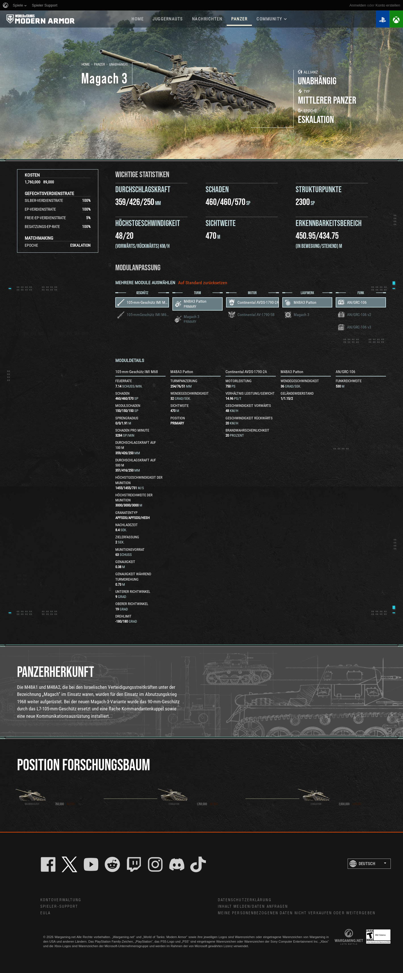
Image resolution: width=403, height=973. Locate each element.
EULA (45, 913)
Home (86, 64)
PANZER (239, 19)
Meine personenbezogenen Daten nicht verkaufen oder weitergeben (296, 913)
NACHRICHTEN (207, 19)
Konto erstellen (387, 5)
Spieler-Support (59, 907)
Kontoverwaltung (61, 900)
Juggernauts (168, 19)
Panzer (99, 64)
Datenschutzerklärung (245, 900)
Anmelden (357, 5)
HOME (137, 19)
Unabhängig (118, 64)
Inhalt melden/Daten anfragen (253, 907)
